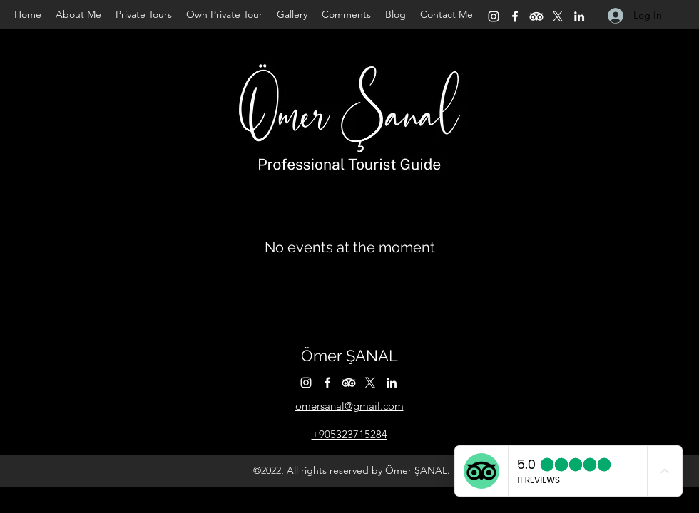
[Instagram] (493, 16)
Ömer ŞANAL (349, 355)
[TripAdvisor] (536, 16)
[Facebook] (515, 16)
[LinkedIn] (579, 16)
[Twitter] (558, 16)
